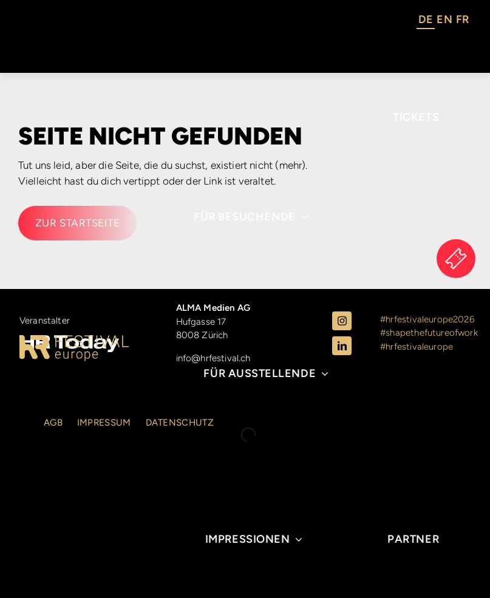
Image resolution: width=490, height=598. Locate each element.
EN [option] (444, 19)
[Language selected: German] (444, 21)
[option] (444, 21)
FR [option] (462, 19)
